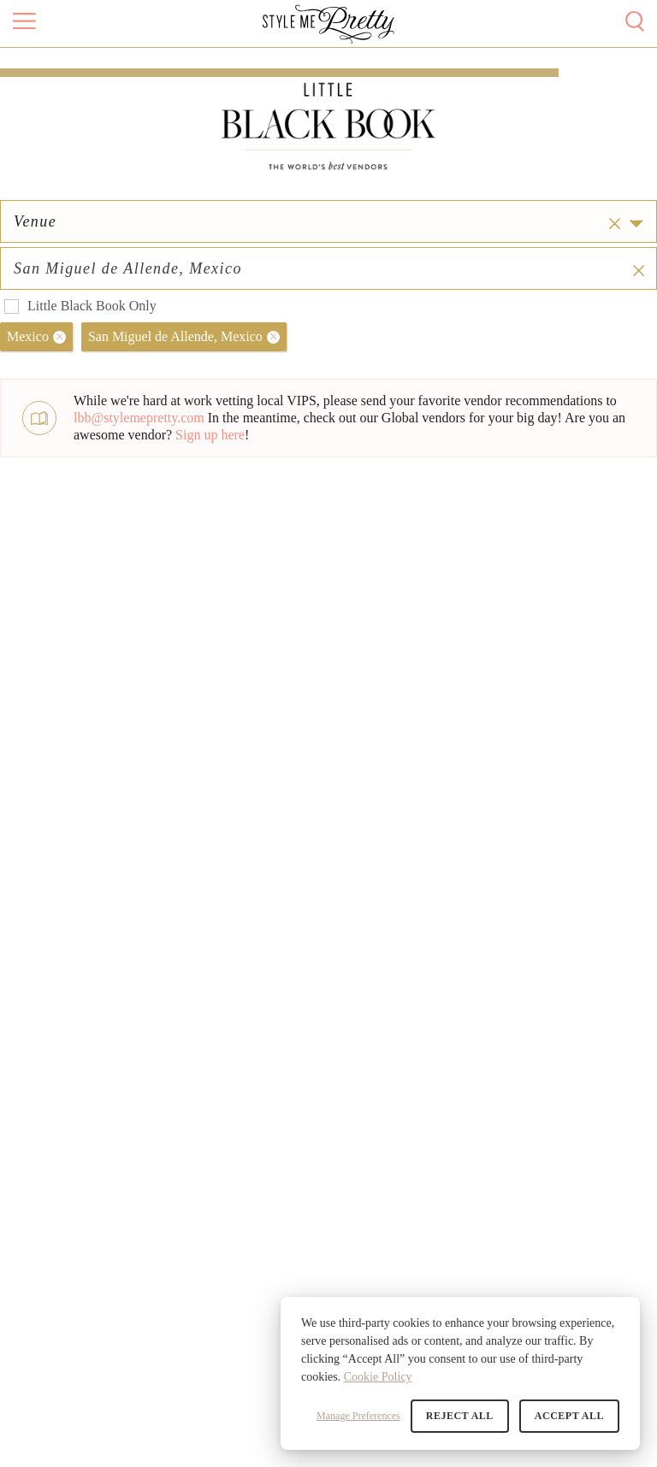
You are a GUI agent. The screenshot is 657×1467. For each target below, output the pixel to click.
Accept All (569, 1416)
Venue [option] (35, 253)
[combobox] (499, 254)
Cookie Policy (378, 1376)
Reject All (460, 1416)
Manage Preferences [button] (358, 1416)
